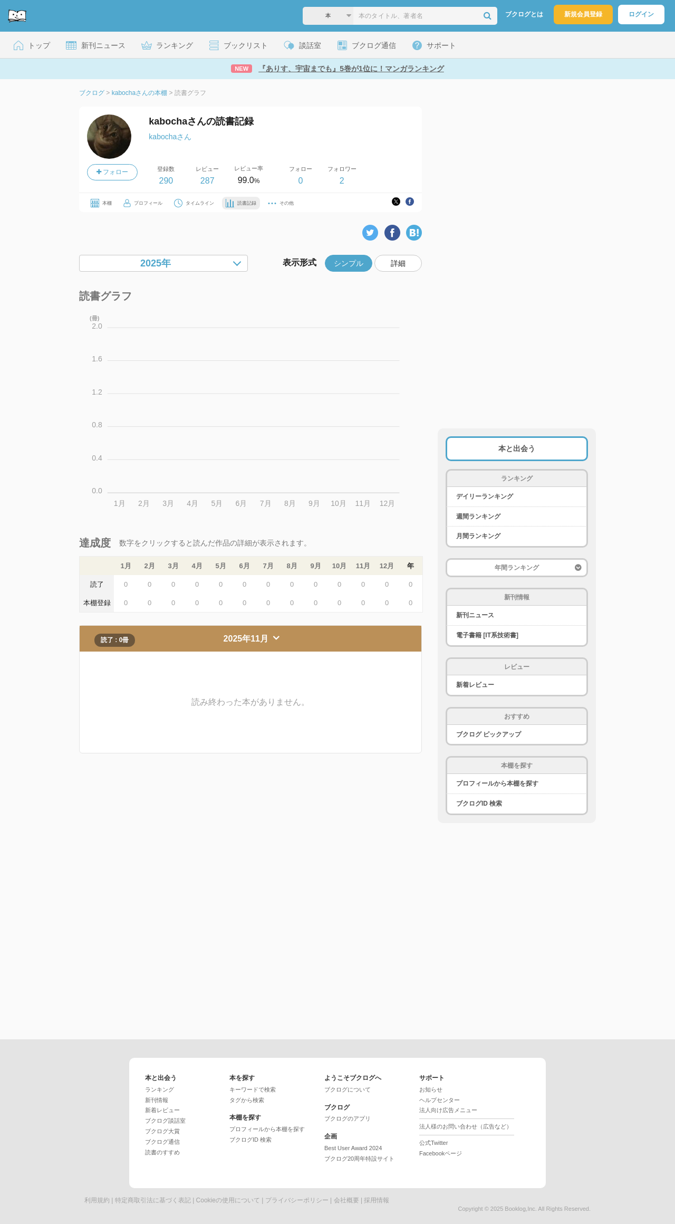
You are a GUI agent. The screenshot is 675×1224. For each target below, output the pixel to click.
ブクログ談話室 (165, 1120)
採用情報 (376, 1200)
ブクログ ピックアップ (488, 734)
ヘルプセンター (439, 1100)
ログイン (641, 14)
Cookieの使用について (228, 1200)
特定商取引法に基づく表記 (153, 1200)
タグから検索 (246, 1100)
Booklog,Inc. (521, 1209)
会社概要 (346, 1200)
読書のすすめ (162, 1152)
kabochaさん (170, 136)
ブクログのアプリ (347, 1118)
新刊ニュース (475, 615)
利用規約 (97, 1200)
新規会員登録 (583, 14)
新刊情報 (156, 1100)
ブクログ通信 (162, 1142)
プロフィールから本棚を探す (497, 783)
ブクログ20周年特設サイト (359, 1158)
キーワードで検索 (252, 1089)
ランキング (159, 1089)
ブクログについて (347, 1089)
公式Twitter (433, 1143)
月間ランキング (478, 536)
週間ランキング (478, 516)
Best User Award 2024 (353, 1148)
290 (166, 180)
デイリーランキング (484, 496)
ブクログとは (524, 14)
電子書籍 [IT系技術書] (487, 635)
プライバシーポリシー (297, 1200)
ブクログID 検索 (479, 803)
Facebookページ (440, 1153)
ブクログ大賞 (162, 1131)
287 (207, 180)
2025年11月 (247, 638)
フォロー (112, 172)
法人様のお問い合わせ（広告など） (465, 1126)
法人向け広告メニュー (448, 1110)
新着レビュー (475, 685)
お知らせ (430, 1089)
